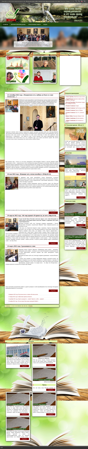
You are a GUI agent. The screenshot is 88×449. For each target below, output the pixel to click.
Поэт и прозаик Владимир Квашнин (42, 68)
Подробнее (24, 366)
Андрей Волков (69, 98)
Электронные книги (34, 24)
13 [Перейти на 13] (24, 305)
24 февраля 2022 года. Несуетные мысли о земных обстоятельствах (23, 294)
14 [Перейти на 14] (26, 305)
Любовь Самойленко (71, 118)
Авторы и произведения (18, 24)
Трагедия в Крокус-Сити (78, 116)
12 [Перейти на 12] (22, 305)
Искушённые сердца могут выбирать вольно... (75, 103)
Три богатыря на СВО (80, 108)
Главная (5, 24)
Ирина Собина (69, 116)
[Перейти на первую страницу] (8, 305)
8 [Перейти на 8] (16, 305)
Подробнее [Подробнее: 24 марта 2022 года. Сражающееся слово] (53, 290)
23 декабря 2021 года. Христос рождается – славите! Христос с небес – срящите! (26, 298)
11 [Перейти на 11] (20, 305)
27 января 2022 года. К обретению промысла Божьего (20, 296)
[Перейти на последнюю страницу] (30, 305)
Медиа (45, 24)
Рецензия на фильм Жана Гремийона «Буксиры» (75, 99)
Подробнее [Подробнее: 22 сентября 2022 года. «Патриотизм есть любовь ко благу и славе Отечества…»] (53, 171)
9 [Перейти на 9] (17, 305)
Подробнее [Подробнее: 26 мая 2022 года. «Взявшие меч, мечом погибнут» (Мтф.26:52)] (53, 212)
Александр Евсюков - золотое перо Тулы (43, 81)
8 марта (77, 105)
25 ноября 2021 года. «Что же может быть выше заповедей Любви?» (23, 301)
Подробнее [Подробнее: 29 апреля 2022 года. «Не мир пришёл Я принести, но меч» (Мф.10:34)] (53, 243)
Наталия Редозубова (70, 102)
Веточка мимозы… (80, 118)
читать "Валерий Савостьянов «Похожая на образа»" (75, 194)
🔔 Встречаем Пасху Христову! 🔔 (15, 68)
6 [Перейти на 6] (13, 305)
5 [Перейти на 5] (12, 305)
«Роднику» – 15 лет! (11, 81)
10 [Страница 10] (18, 305)
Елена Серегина (69, 96)
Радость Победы (79, 110)
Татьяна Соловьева (70, 105)
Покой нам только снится (79, 96)
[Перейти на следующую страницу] (27, 305)
